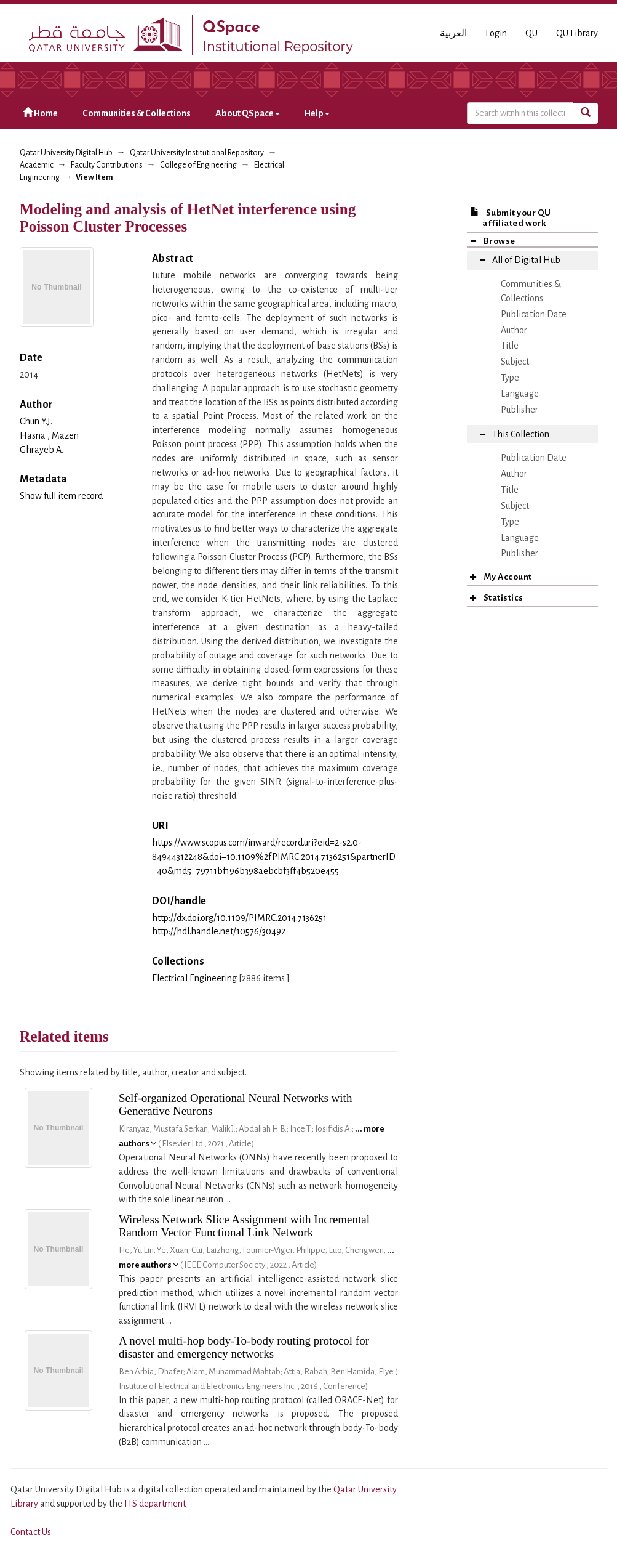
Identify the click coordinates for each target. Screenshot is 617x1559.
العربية (453, 33)
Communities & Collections (136, 113)
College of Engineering (198, 165)
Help (317, 113)
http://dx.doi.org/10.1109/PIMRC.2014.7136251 (239, 918)
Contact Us (30, 1532)
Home (40, 113)
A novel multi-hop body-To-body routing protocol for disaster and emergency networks (244, 1347)
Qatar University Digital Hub (66, 152)
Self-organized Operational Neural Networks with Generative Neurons (235, 1104)
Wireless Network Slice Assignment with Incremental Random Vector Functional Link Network (244, 1226)
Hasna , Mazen (49, 435)
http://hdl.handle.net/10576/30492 (218, 931)
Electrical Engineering (194, 978)
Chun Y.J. (36, 421)
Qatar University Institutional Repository (197, 152)
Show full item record (61, 496)
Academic (37, 165)
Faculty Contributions (107, 165)
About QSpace (247, 113)
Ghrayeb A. (41, 450)
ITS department (155, 1503)
